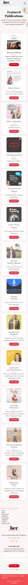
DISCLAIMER (14, 583)
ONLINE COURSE (5, 523)
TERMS (8, 581)
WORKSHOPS (5, 514)
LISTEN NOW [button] (14, 64)
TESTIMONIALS (5, 518)
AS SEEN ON (4, 520)
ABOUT (3, 512)
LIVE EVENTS (4, 516)
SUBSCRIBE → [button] (14, 566)
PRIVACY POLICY (16, 581)
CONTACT (4, 521)
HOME (3, 511)
